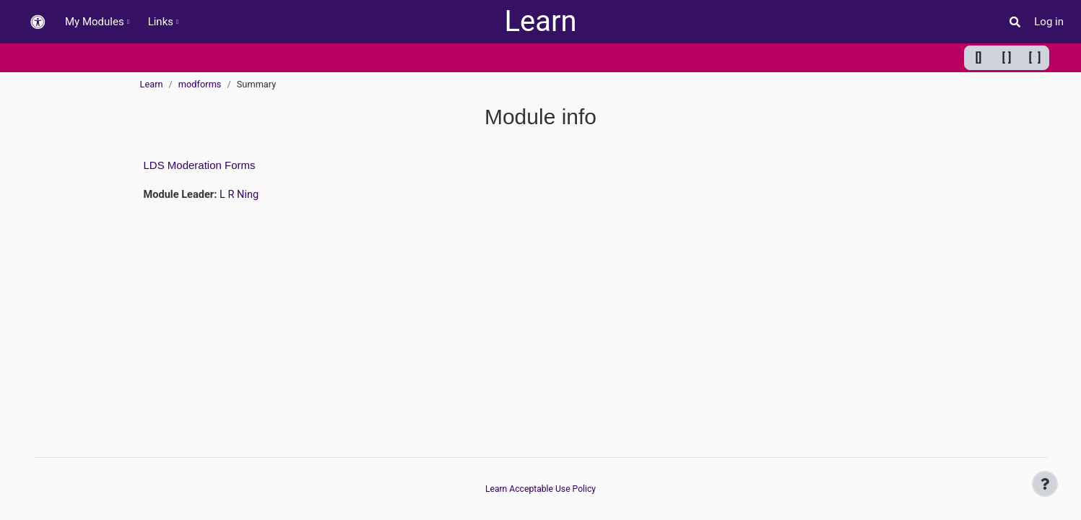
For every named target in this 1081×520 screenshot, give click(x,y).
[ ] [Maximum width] (1035, 57)
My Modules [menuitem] (94, 21)
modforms (200, 84)
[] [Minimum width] (979, 57)
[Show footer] (1045, 484)
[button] (37, 22)
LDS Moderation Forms (200, 165)
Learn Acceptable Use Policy (541, 489)
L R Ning (242, 195)
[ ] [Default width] (1007, 57)
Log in (1049, 21)
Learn (540, 21)
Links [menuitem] (160, 21)
